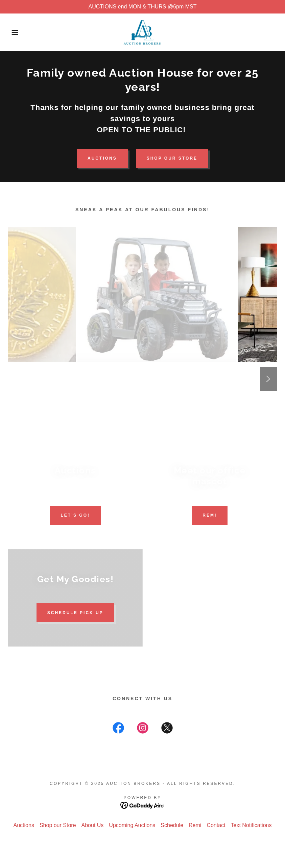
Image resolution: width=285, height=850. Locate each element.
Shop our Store (172, 158)
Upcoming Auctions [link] (132, 825)
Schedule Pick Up (75, 612)
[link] (142, 32)
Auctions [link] (24, 825)
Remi (210, 515)
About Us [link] (92, 825)
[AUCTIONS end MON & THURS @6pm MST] (142, 7)
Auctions (102, 158)
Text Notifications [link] (251, 825)
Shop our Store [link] (58, 825)
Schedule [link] (172, 825)
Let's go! (75, 515)
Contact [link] (216, 825)
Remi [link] (195, 825)
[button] (14, 32)
